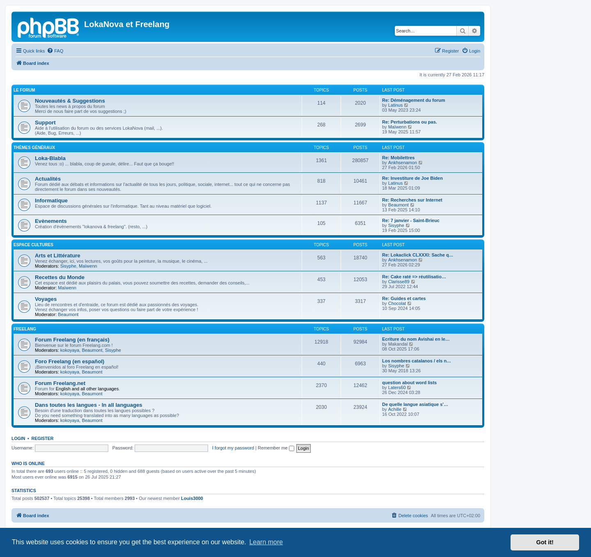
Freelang (25, 329)
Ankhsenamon (402, 162)
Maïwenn (397, 126)
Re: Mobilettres (398, 157)
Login (18, 438)
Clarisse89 (399, 281)
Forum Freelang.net (60, 383)
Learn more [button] (266, 542)
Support (45, 122)
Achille (394, 409)
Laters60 (397, 387)
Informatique (51, 200)
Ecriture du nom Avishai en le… (416, 339)
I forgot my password (233, 447)
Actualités (48, 179)
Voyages (46, 299)
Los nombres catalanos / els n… (416, 360)
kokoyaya (69, 350)
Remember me (276, 447)
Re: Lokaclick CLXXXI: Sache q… (418, 254)
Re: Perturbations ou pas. (409, 121)
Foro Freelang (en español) (69, 361)
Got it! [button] (545, 542)
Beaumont (398, 204)
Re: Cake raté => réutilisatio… (414, 276)
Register (43, 438)
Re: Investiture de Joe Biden (412, 178)
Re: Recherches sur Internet (412, 199)
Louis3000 (192, 498)
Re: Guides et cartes (404, 298)
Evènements (51, 221)
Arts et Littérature (57, 255)
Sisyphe (396, 225)
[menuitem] (55, 51)
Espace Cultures (33, 245)
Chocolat (397, 303)
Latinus (395, 105)
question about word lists (409, 382)
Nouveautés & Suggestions (70, 101)
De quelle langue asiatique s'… (415, 404)
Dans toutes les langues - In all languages (88, 405)
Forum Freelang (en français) (72, 340)
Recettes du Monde (60, 277)
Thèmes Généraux (34, 147)
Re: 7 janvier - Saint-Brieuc (411, 220)
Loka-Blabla (50, 158)
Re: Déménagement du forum (413, 100)
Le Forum (24, 90)
